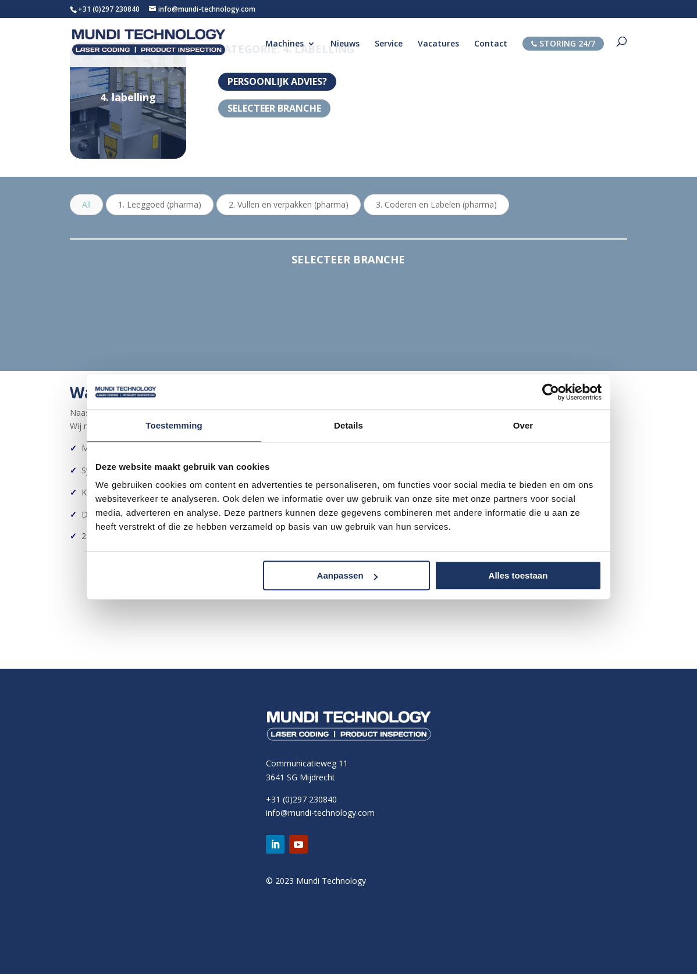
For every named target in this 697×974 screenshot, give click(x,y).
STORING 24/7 (563, 43)
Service (389, 44)
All (86, 204)
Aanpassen (347, 575)
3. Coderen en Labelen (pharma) (436, 204)
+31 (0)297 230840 (109, 9)
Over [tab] (523, 425)
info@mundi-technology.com (320, 812)
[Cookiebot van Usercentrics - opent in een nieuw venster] (551, 392)
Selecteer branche (274, 108)
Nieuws (345, 44)
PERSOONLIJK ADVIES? (277, 81)
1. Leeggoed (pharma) (159, 204)
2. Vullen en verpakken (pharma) (288, 204)
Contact (490, 44)
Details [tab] (348, 425)
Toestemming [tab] (173, 425)
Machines (284, 44)
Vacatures (438, 44)
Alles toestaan (518, 575)
